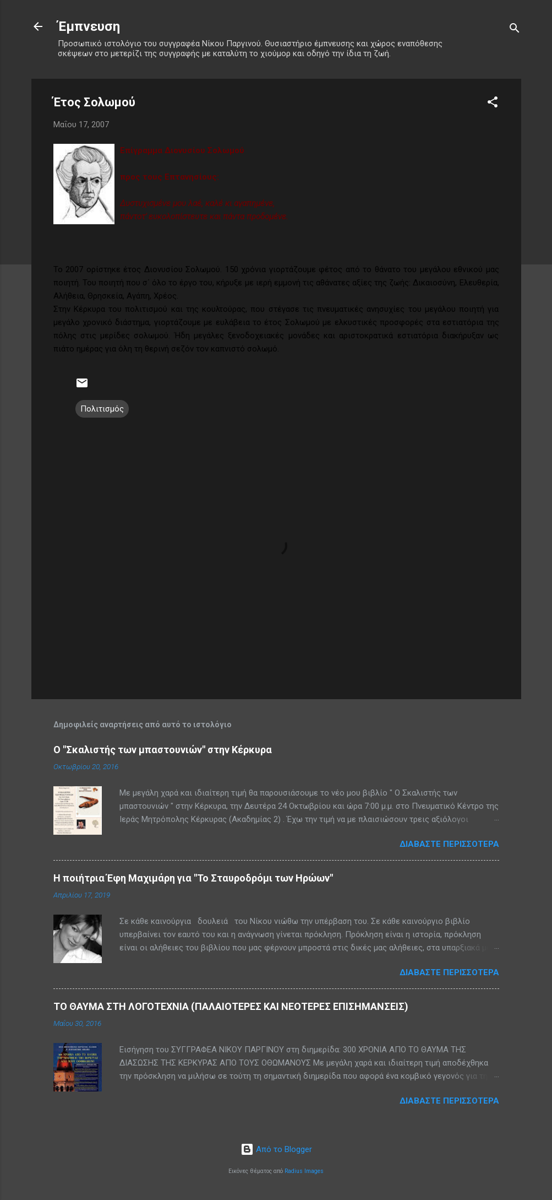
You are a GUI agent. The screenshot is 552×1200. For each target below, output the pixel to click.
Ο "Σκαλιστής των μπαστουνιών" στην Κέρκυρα (162, 749)
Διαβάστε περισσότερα (449, 844)
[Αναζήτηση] (514, 30)
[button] (492, 103)
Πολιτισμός (102, 409)
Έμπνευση (89, 26)
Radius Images (304, 1171)
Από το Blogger (276, 1149)
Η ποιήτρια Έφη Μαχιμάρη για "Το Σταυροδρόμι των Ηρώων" (193, 878)
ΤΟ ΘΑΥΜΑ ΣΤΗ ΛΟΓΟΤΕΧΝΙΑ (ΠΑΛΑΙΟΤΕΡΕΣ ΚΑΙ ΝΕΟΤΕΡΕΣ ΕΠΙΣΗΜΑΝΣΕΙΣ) (230, 1006)
